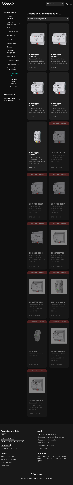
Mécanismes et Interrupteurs (12, 99)
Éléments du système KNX (13, 69)
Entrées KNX (11, 43)
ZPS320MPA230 (36, 302)
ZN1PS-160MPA (58, 302)
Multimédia (11, 56)
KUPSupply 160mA (34, 154)
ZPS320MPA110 (36, 400)
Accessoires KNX (13, 64)
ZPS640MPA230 (58, 253)
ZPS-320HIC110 (36, 253)
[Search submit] (62, 3)
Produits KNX (10, 12)
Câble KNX (13, 87)
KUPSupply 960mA (56, 55)
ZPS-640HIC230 (58, 153)
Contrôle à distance (10, 17)
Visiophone (9, 94)
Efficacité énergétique (13, 52)
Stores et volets (12, 32)
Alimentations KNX (14, 74)
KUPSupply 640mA (34, 105)
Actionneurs (12, 28)
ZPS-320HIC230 (36, 204)
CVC (9, 39)
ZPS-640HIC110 (58, 204)
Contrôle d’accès (13, 60)
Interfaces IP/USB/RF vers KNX (13, 81)
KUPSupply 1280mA (34, 55)
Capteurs (11, 47)
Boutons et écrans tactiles (13, 23)
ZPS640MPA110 (58, 351)
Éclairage (11, 35)
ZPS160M (33, 351)
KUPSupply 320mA (56, 105)
